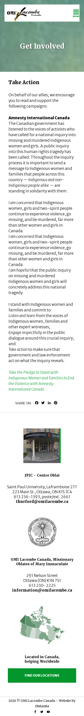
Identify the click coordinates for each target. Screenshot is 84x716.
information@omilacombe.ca (42, 590)
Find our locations (42, 675)
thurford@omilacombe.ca (42, 501)
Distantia (42, 706)
